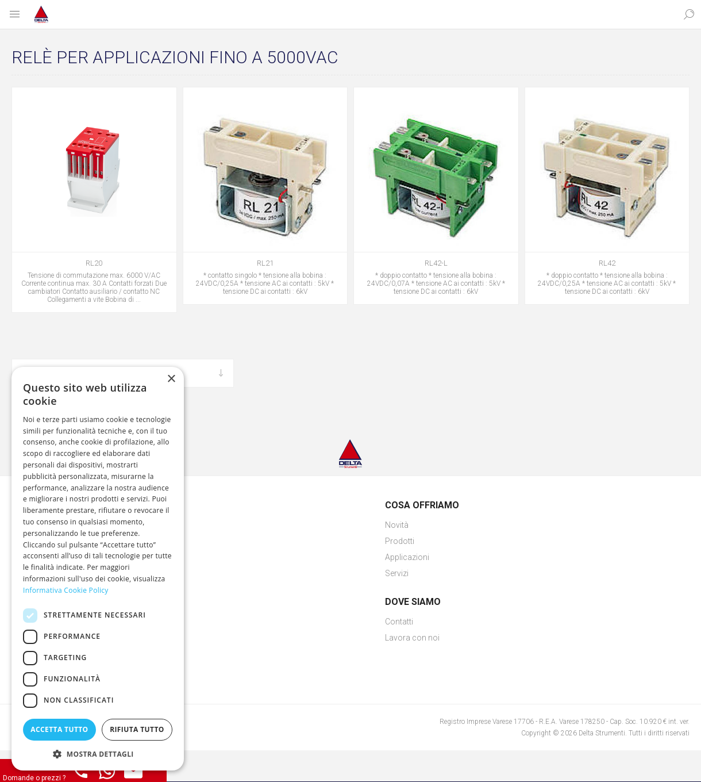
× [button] (171, 379)
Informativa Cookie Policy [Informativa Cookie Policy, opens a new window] (66, 590)
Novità (397, 525)
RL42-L (436, 263)
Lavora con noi (412, 637)
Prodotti (399, 541)
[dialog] (97, 568)
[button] (97, 753)
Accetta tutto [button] (59, 729)
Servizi (397, 573)
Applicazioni (407, 557)
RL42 (607, 263)
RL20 (94, 263)
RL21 (265, 263)
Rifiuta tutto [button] (137, 729)
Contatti (399, 621)
